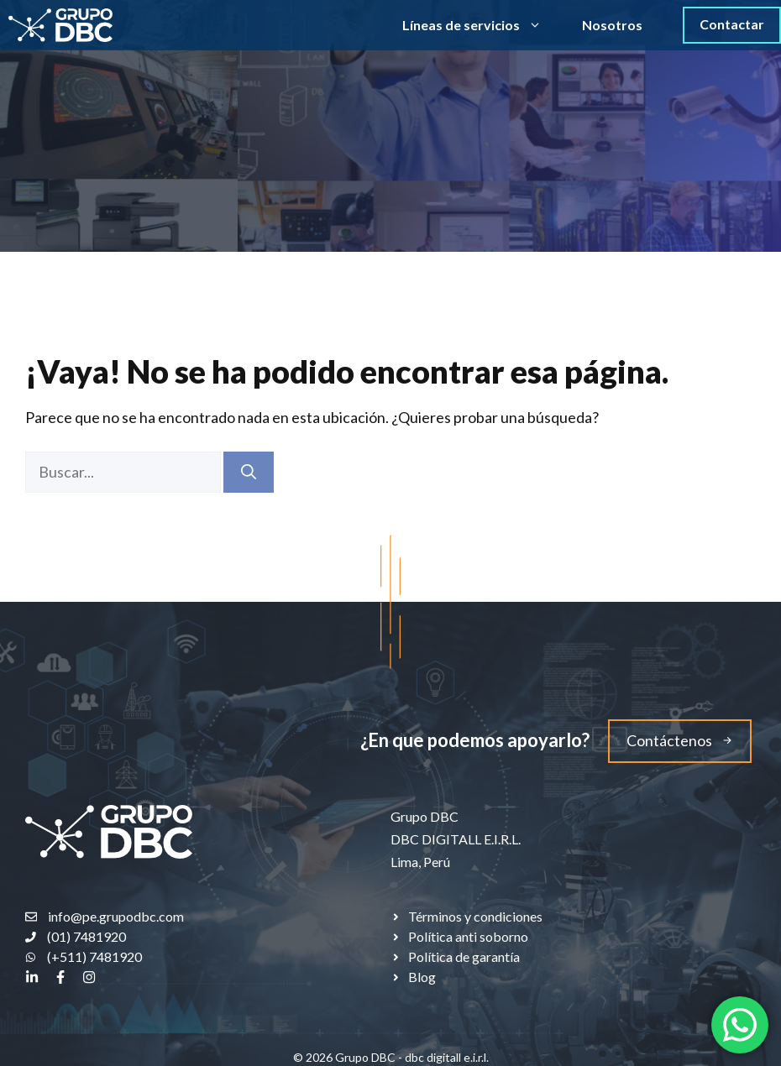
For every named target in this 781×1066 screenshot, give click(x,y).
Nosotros (612, 25)
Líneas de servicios (482, 25)
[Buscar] (248, 472)
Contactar (732, 24)
